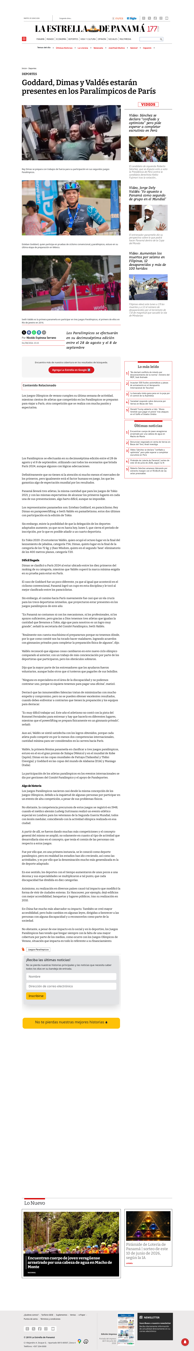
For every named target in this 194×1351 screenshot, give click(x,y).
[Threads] (144, 18)
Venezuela (98, 48)
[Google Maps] (79, 1341)
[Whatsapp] (34, 332)
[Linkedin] (39, 332)
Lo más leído (148, 367)
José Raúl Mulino (117, 48)
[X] (149, 18)
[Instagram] (161, 18)
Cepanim (147, 48)
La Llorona (83, 48)
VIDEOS (148, 104)
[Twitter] (24, 332)
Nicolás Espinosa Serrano (41, 337)
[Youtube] (167, 18)
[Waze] (85, 1341)
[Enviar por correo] (44, 332)
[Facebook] (155, 18)
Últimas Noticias (64, 48)
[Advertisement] (71, 1151)
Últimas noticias (148, 426)
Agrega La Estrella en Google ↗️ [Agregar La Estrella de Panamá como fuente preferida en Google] (71, 370)
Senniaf (134, 48)
